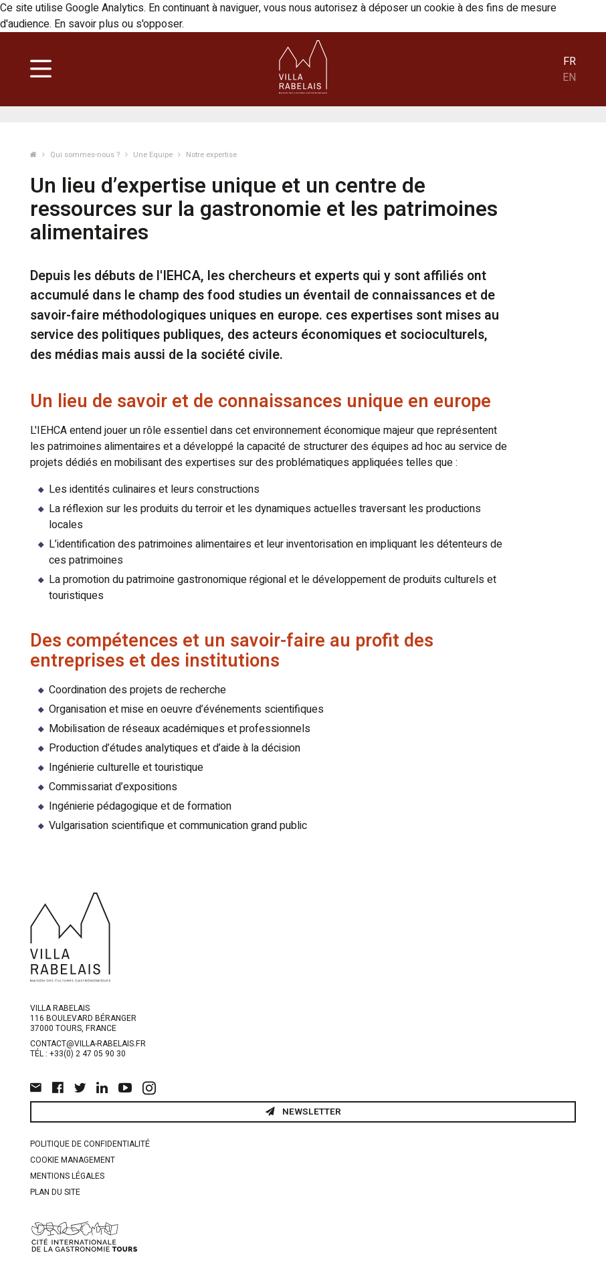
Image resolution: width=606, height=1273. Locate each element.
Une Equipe (154, 154)
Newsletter (303, 1112)
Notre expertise (211, 154)
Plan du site (55, 1192)
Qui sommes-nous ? (86, 154)
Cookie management (72, 1160)
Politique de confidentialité (90, 1144)
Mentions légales (67, 1176)
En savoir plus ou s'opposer (118, 24)
